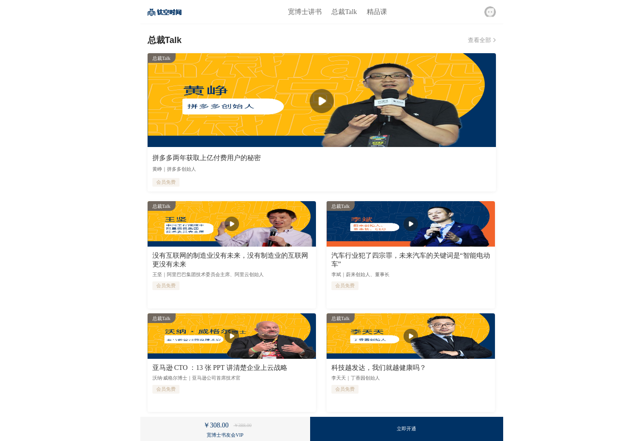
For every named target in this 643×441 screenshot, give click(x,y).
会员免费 (166, 182)
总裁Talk (344, 11)
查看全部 (479, 40)
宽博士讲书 (305, 11)
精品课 (377, 11)
